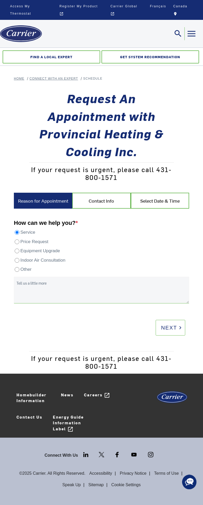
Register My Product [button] (78, 10)
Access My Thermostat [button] (20, 9)
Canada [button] (184, 11)
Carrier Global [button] (123, 10)
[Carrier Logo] (172, 398)
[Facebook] (117, 454)
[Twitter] (102, 454)
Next (172, 328)
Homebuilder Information (31, 397)
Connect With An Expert (54, 78)
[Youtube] (134, 454)
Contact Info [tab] (101, 200)
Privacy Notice (133, 473)
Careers (97, 395)
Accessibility (100, 473)
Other (26, 269)
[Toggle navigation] (178, 33)
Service (27, 232)
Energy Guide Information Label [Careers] (68, 423)
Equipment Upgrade (40, 250)
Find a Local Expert (51, 57)
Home (19, 78)
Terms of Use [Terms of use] (166, 473)
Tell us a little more (31, 283)
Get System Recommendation (150, 57)
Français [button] (158, 6)
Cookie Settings (126, 485)
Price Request (34, 241)
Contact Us (29, 417)
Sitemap (96, 485)
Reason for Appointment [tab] (43, 200)
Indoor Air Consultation (42, 260)
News (67, 394)
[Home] (21, 34)
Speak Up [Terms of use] (71, 485)
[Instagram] (151, 454)
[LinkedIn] (86, 454)
